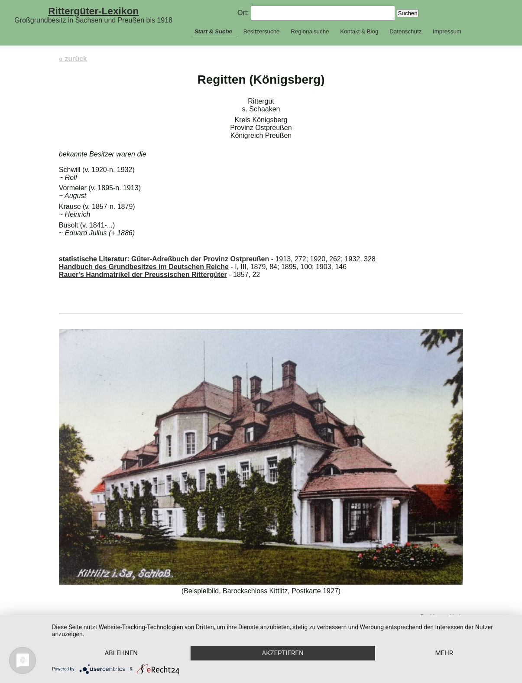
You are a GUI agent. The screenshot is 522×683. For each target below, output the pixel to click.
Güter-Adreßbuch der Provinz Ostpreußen (200, 259)
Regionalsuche (310, 31)
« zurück (73, 58)
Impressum (447, 31)
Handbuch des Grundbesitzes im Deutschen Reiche (144, 266)
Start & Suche (213, 31)
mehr (444, 653)
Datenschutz (405, 31)
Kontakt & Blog (359, 31)
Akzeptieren (282, 653)
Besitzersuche (261, 31)
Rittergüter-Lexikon (93, 10)
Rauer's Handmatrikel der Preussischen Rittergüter (143, 274)
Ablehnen (121, 653)
